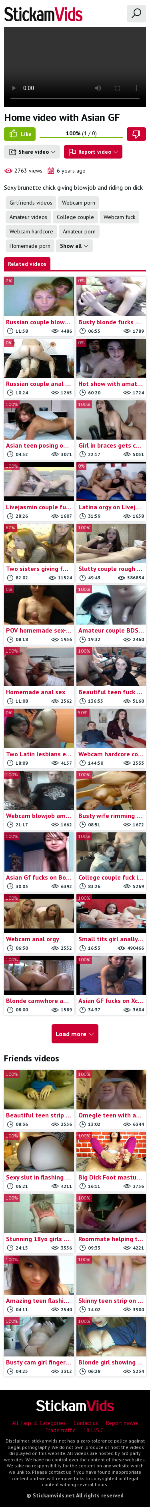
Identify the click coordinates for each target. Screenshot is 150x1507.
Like (20, 134)
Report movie (122, 1423)
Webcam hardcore (31, 231)
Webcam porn (78, 202)
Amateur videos (28, 217)
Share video (32, 152)
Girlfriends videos (31, 202)
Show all (74, 245)
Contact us (86, 1423)
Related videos (27, 263)
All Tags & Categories (39, 1423)
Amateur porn (79, 231)
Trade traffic (60, 1430)
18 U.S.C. (94, 1430)
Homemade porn (30, 245)
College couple (75, 217)
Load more (75, 1034)
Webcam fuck (119, 217)
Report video (93, 152)
